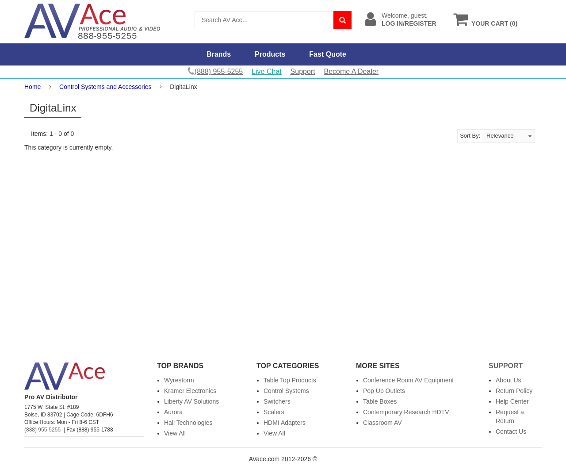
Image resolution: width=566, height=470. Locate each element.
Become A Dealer (351, 71)
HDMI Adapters (285, 422)
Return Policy (514, 390)
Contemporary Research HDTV (406, 412)
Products (270, 54)
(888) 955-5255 (42, 430)
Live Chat (267, 71)
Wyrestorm (179, 380)
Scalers (274, 412)
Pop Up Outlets (384, 390)
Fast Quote (327, 54)
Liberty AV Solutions (191, 401)
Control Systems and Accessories (105, 86)
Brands (219, 54)
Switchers (277, 401)
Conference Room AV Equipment (408, 380)
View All (175, 433)
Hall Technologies (188, 422)
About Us (508, 380)
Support (303, 71)
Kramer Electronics (190, 390)
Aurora (173, 412)
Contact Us (511, 431)
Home (32, 86)
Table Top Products (290, 380)
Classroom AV (382, 422)
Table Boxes (380, 401)
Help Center (512, 401)
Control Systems (286, 390)
